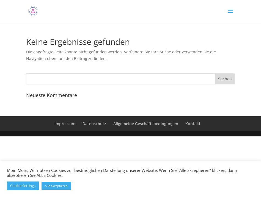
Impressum (64, 123)
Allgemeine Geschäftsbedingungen (145, 123)
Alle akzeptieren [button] (56, 186)
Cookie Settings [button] (22, 185)
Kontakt (192, 123)
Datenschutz (94, 123)
